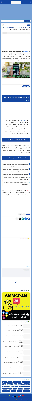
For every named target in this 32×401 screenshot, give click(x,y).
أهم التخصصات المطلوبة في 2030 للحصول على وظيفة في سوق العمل (13, 342)
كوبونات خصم (26, 388)
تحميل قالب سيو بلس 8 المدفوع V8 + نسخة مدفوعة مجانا (13, 362)
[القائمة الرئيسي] (30, 2)
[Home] (28, 399)
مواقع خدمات (25, 390)
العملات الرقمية (16, 382)
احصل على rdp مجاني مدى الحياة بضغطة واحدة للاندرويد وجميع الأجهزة (12, 352)
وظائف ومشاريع (5, 390)
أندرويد (9, 382)
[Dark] (10, 399)
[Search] (22, 399)
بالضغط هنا (23, 120)
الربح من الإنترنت (24, 382)
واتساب (20, 214)
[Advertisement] (16, 12)
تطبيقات (19, 384)
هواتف (18, 390)
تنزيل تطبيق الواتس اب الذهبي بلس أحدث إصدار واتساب (13, 367)
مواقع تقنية (4, 388)
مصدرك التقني (8, 195)
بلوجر (3, 382)
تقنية (24, 214)
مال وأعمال (20, 388)
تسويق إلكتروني (26, 384)
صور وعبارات (13, 386)
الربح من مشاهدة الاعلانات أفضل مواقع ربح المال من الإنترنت (12, 373)
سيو (26, 386)
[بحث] (1, 2)
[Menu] (16, 399)
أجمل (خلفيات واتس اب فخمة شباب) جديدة (15, 325)
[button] (25, 218)
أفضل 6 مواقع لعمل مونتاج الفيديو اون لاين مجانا (15, 335)
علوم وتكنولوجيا (5, 386)
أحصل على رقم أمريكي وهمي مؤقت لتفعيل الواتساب (14, 346)
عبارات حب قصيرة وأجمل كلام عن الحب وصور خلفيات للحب (13, 330)
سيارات (4, 384)
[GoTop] (4, 399)
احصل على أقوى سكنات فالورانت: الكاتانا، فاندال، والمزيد (14, 357)
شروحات (20, 386)
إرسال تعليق (26, 269)
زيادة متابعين (9, 384)
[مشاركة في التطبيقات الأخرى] (17, 218)
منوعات (14, 388)
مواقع (10, 388)
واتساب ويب (25, 51)
